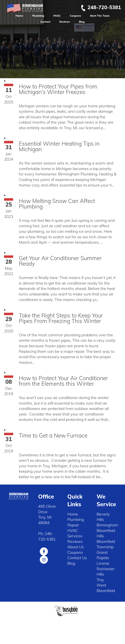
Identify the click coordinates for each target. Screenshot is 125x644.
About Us (75, 546)
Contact (45, 21)
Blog (82, 21)
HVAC (57, 15)
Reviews (64, 21)
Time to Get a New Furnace (53, 435)
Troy (100, 579)
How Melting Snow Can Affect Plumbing (57, 203)
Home (19, 15)
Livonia (103, 563)
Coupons (75, 15)
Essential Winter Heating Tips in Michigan (59, 146)
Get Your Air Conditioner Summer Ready (60, 261)
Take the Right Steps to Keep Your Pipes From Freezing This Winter (61, 318)
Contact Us (77, 557)
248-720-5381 (101, 7)
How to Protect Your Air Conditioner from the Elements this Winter (63, 381)
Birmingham (107, 524)
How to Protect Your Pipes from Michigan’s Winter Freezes (58, 89)
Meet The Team (100, 15)
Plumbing (38, 15)
